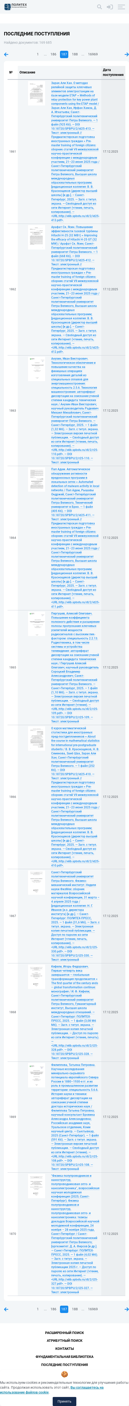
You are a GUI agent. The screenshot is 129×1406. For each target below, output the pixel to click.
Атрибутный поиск (64, 1341)
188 (75, 54)
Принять (64, 1401)
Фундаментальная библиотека (64, 1357)
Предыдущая (6, 54)
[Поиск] (99, 6)
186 (53, 54)
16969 (93, 54)
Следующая (127, 54)
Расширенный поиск (64, 1333)
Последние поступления (64, 1365)
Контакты (64, 1349)
